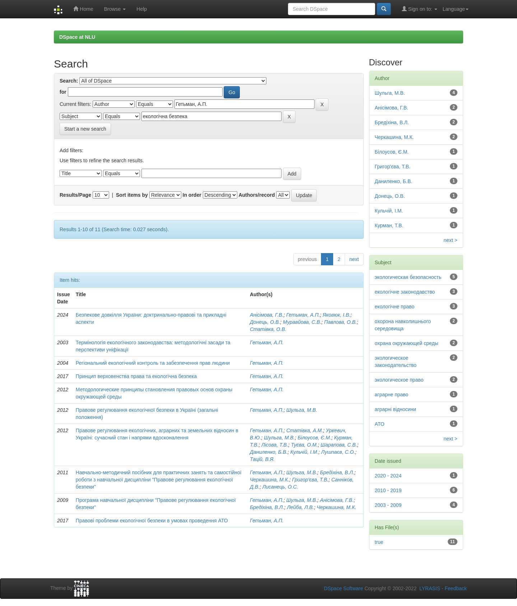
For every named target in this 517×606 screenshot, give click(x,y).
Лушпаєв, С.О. (338, 452)
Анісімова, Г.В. (267, 315)
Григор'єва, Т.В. (310, 480)
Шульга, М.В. (301, 410)
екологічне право (395, 306)
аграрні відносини (395, 409)
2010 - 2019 (388, 490)
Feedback (456, 588)
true (379, 542)
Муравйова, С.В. (302, 322)
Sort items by (132, 195)
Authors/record (256, 195)
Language (456, 9)
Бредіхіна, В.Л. (337, 472)
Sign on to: (419, 9)
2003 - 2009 (388, 505)
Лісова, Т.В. (274, 445)
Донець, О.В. (265, 322)
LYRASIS (429, 588)
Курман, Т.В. (389, 225)
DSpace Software (343, 588)
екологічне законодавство (405, 292)
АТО (380, 424)
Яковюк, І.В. (336, 315)
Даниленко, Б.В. (269, 452)
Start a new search (85, 129)
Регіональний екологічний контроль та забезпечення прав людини (153, 363)
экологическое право (399, 380)
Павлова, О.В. (340, 322)
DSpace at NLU (77, 37)
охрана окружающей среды (406, 343)
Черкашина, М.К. (269, 480)
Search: (69, 81)
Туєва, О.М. (304, 445)
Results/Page (75, 195)
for (63, 92)
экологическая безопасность (408, 277)
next (354, 259)
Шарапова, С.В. (339, 445)
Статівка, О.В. (268, 329)
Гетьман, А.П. (303, 315)
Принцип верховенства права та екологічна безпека (136, 376)
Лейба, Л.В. (300, 507)
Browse (115, 9)
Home (83, 9)
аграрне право (392, 394)
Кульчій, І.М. (304, 452)
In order (192, 195)
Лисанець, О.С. (280, 487)
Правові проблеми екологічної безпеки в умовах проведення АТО (152, 520)
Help (141, 9)
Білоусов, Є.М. (314, 437)
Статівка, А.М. (304, 430)
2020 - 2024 (388, 476)
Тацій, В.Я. (262, 459)
